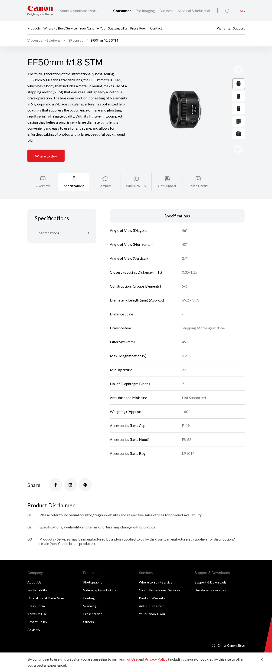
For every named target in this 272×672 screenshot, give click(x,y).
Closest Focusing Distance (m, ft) (136, 260)
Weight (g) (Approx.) (126, 399)
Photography (92, 570)
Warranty (223, 28)
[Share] (55, 472)
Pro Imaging (145, 10)
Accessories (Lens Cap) (128, 413)
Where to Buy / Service (60, 28)
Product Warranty (152, 586)
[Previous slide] (238, 137)
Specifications (74, 174)
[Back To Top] (240, 651)
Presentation (92, 602)
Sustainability (118, 28)
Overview (43, 174)
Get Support (167, 174)
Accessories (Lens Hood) (129, 427)
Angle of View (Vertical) (129, 246)
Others (88, 610)
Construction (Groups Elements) (135, 274)
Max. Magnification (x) (128, 343)
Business (166, 10)
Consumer (122, 10)
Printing (89, 586)
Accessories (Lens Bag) (128, 441)
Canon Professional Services (159, 578)
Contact (156, 28)
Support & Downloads (210, 570)
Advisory (33, 618)
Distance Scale (121, 302)
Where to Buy (46, 144)
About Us (34, 570)
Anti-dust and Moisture (128, 385)
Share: (34, 473)
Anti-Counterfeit (151, 594)
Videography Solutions (99, 578)
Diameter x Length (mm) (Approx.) (137, 288)
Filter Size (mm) (122, 330)
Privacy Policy (37, 610)
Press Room (138, 28)
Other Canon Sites (231, 633)
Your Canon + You (92, 28)
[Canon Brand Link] (40, 11)
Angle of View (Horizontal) (131, 232)
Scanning (89, 594)
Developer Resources (210, 578)
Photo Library (198, 174)
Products (34, 28)
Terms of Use (37, 602)
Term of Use (128, 659)
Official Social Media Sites (46, 586)
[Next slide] (238, 58)
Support (239, 28)
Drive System (120, 316)
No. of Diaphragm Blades (130, 371)
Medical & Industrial (194, 10)
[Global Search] (227, 11)
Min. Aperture (121, 357)
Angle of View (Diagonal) (130, 218)
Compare (105, 174)
